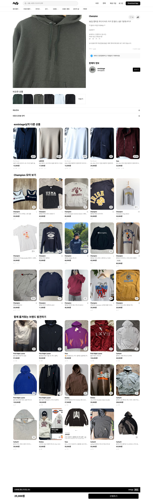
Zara (117, 161)
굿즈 (47, 9)
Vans (66, 353)
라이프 (38, 9)
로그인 (121, 3)
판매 (104, 3)
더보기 (80, 99)
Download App (133, 3)
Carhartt (118, 353)
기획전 (85, 9)
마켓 (97, 3)
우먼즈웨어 (27, 9)
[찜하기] (131, 17)
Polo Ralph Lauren (19, 353)
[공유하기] (138, 17)
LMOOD (41, 161)
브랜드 (55, 9)
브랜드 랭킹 (65, 9)
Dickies (67, 398)
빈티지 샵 (76, 9)
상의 (94, 49)
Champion (93, 16)
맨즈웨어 (16, 9)
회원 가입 (113, 3)
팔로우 (136, 70)
